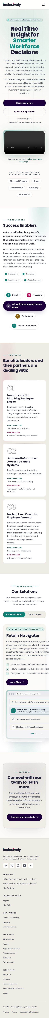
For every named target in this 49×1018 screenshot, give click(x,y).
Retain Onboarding (11, 918)
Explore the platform (24, 111)
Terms (14, 1012)
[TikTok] (30, 865)
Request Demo (9, 927)
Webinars (7, 957)
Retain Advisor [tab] (36, 614)
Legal (5, 993)
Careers (6, 979)
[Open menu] (43, 4)
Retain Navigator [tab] (14, 614)
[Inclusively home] (12, 5)
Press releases (9, 953)
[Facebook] (5, 865)
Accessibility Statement (13, 988)
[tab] (32, 733)
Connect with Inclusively (24, 817)
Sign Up (6, 922)
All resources (8, 939)
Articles (6, 944)
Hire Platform (8, 888)
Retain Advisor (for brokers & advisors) (19, 883)
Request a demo (10, 984)
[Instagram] (18, 865)
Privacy (6, 1012)
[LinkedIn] (24, 865)
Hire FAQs (7, 905)
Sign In (6, 900)
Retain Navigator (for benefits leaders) (19, 879)
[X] (11, 865)
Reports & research (11, 948)
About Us (7, 975)
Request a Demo (24, 103)
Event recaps (8, 962)
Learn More (17, 682)
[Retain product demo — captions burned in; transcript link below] (24, 142)
